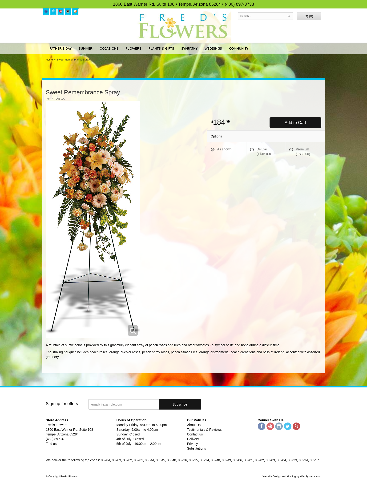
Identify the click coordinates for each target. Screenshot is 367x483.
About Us (194, 425)
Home (49, 59)
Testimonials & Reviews (204, 429)
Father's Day (60, 48)
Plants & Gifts (161, 48)
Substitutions (196, 448)
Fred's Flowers (183, 26)
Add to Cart (295, 122)
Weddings (213, 48)
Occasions (109, 48)
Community (238, 48)
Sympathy (189, 48)
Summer (86, 48)
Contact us (195, 434)
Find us (51, 444)
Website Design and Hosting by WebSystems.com (292, 476)
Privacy (192, 444)
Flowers (133, 48)
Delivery (193, 439)
